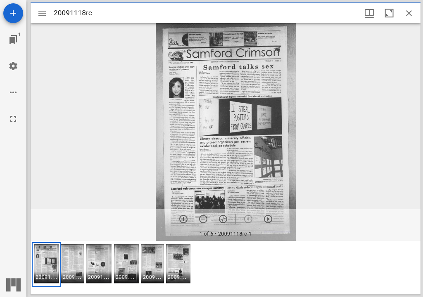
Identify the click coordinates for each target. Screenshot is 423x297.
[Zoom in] (183, 219)
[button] (46, 264)
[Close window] (409, 13)
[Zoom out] (203, 219)
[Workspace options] (13, 92)
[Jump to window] (13, 40)
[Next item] (268, 219)
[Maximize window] (389, 13)
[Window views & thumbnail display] (369, 13)
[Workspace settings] (13, 66)
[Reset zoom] (223, 219)
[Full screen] (13, 119)
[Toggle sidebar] (42, 13)
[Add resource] (13, 13)
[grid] (226, 268)
